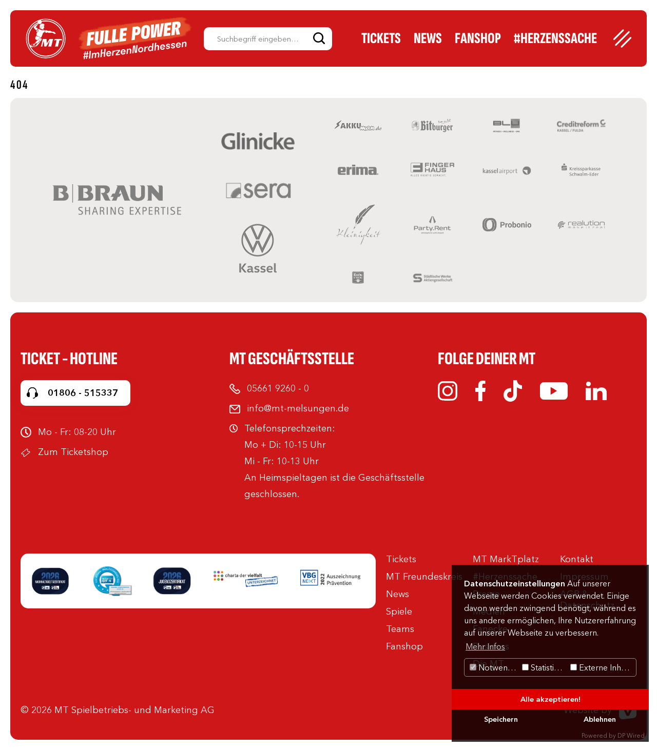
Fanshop (478, 38)
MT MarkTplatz (506, 559)
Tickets (381, 38)
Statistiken (545, 667)
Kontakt (576, 559)
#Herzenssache (555, 38)
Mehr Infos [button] (485, 646)
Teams (400, 629)
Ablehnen (600, 719)
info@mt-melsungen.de (298, 408)
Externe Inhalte (602, 667)
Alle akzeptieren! (550, 699)
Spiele (399, 611)
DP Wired (631, 735)
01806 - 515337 (83, 393)
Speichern (501, 719)
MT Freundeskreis (424, 576)
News (428, 38)
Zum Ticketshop (73, 452)
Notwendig (494, 667)
